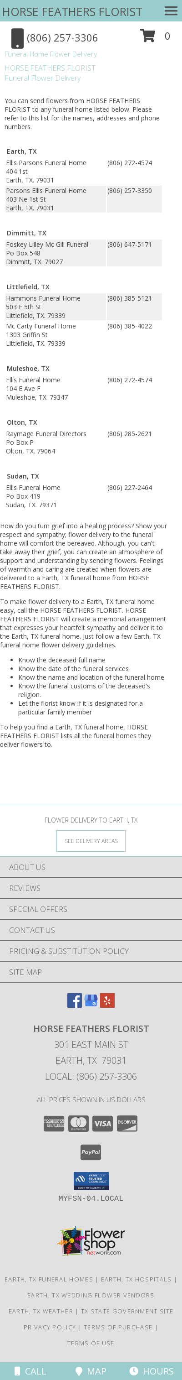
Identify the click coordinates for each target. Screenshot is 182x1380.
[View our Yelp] (107, 1005)
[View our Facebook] (74, 1005)
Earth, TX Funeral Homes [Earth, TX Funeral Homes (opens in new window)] (49, 1279)
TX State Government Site (127, 1311)
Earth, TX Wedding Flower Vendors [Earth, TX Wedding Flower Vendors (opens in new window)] (91, 1295)
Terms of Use (91, 1343)
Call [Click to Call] (30, 1371)
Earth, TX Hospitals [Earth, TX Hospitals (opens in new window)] (136, 1279)
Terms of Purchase (118, 1327)
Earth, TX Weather (41, 1311)
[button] (155, 39)
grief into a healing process (91, 525)
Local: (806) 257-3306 (91, 1076)
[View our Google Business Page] (91, 1005)
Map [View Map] (91, 1371)
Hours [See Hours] (151, 1371)
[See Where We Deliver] (91, 840)
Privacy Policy (50, 1327)
